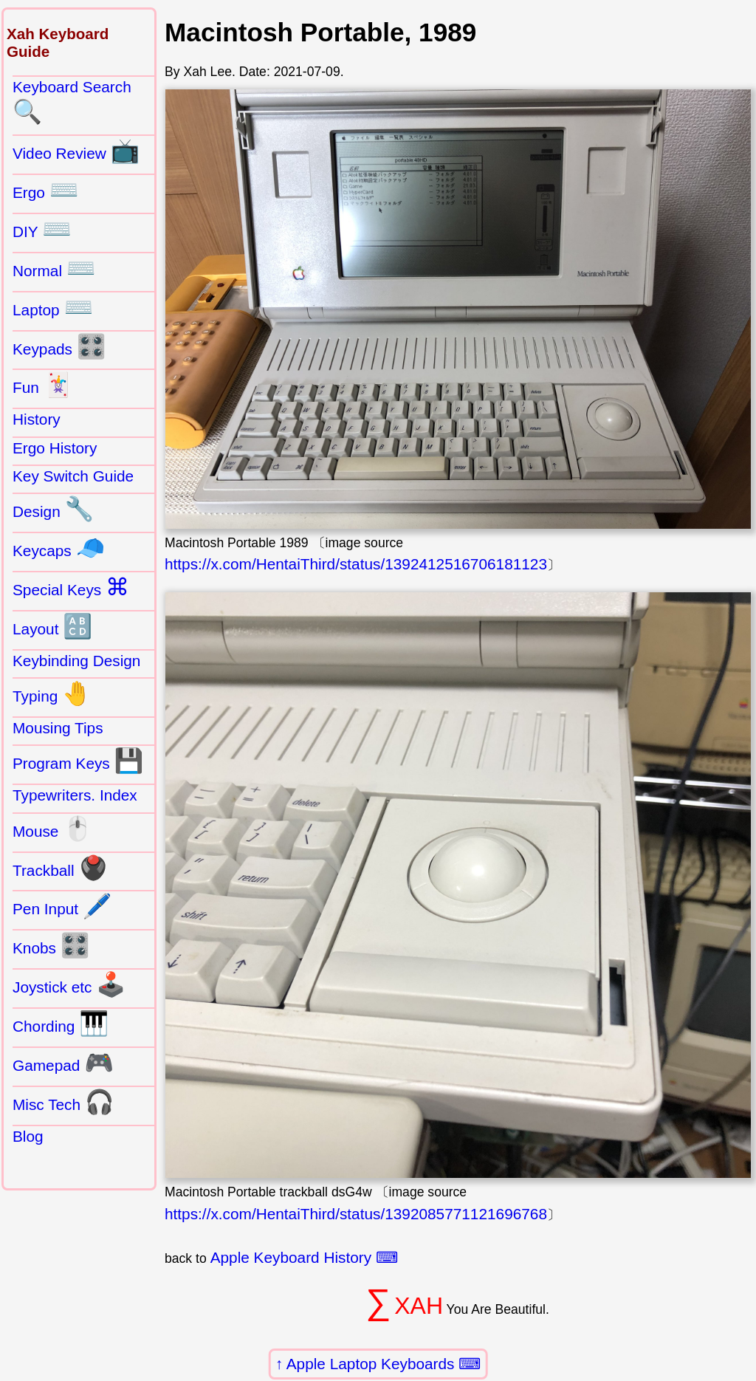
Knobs (51, 945)
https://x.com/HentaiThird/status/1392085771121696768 (356, 1213)
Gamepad (63, 1063)
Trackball (60, 868)
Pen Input (62, 906)
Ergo (46, 190)
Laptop (53, 307)
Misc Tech (63, 1102)
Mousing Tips (58, 727)
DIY (42, 229)
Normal (54, 268)
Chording (61, 1024)
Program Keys (78, 761)
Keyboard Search (72, 102)
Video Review (76, 151)
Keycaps (59, 548)
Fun (42, 385)
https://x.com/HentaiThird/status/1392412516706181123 (356, 563)
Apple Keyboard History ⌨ (304, 1257)
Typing (52, 693)
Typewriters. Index (75, 795)
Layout (52, 626)
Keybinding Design (76, 660)
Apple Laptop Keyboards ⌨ (383, 1363)
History (37, 419)
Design (53, 509)
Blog (28, 1136)
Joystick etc (69, 984)
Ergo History (55, 447)
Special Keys (71, 587)
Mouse (52, 829)
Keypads (59, 346)
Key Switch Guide (73, 475)
